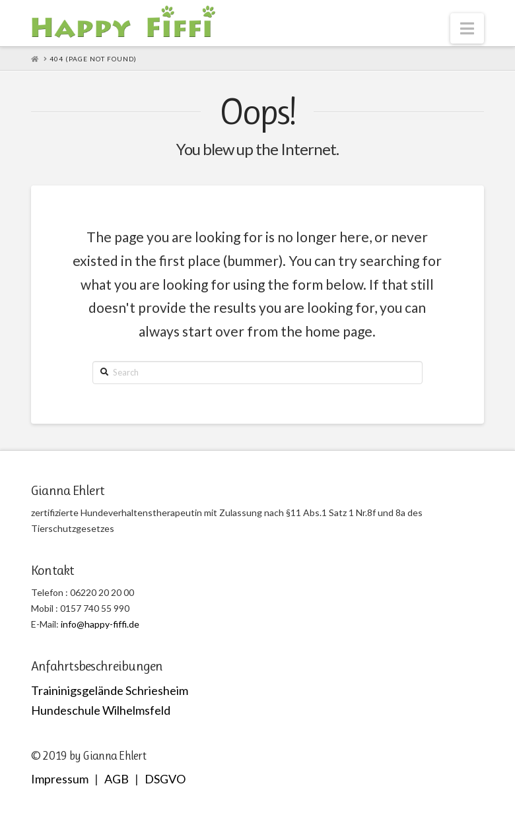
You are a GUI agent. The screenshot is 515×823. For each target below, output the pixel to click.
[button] (467, 28)
